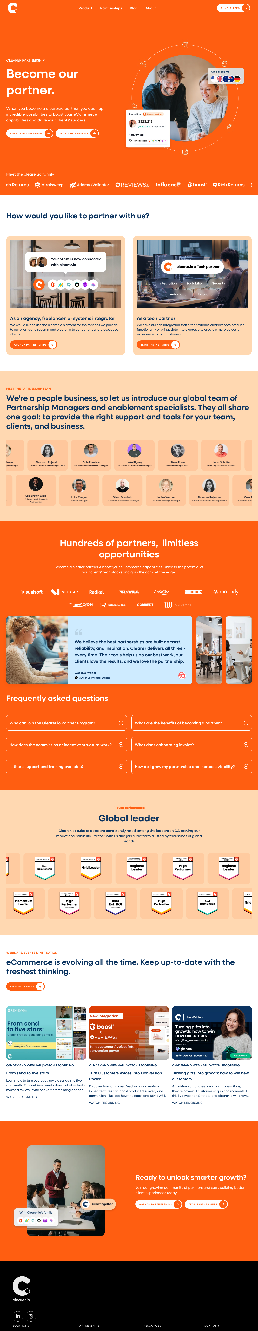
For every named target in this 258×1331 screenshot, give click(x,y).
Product (85, 8)
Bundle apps (230, 8)
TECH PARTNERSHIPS (74, 133)
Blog (134, 8)
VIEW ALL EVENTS (22, 986)
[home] (12, 8)
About (150, 8)
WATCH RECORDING (21, 1097)
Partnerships (111, 8)
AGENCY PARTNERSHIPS (26, 133)
